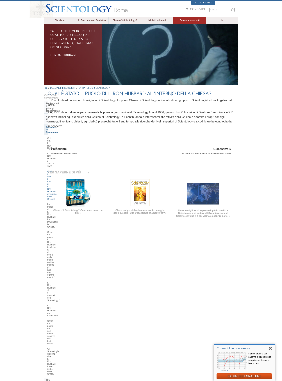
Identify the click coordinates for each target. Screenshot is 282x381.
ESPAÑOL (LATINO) (95, 330)
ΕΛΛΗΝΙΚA (91, 337)
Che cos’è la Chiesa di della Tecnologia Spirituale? (60, 272)
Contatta (136, 345)
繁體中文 (50, 345)
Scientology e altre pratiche (60, 249)
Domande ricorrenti (190, 20)
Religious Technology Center (61, 266)
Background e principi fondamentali (57, 101)
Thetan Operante (54, 225)
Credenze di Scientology (58, 108)
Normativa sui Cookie (192, 377)
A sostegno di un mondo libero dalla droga (203, 352)
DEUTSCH (50, 352)
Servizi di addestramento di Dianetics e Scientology (60, 205)
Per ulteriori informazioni (143, 341)
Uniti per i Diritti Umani (194, 355)
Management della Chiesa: (59, 260)
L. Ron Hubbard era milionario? (62, 166)
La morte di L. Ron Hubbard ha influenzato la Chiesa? (62, 139)
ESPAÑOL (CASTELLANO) (98, 334)
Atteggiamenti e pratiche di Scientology (60, 242)
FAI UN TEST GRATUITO (244, 376)
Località (136, 348)
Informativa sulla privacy (171, 377)
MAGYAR (90, 320)
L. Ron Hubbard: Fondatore (92, 20)
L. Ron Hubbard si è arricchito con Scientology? (63, 159)
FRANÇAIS (51, 330)
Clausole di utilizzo (212, 377)
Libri (222, 20)
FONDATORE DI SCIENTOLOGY (94, 88)
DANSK (49, 327)
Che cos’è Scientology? (125, 20)
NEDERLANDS (52, 348)
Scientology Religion (194, 327)
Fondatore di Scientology (59, 113)
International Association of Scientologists (203, 341)
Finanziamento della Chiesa (60, 279)
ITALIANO (90, 341)
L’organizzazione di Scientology (62, 255)
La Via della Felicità (193, 348)
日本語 (49, 338)
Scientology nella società (59, 285)
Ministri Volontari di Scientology (198, 338)
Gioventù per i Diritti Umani (196, 359)
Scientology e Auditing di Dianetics (59, 213)
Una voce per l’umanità (143, 324)
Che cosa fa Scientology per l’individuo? (60, 191)
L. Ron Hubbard (140, 317)
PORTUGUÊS (92, 344)
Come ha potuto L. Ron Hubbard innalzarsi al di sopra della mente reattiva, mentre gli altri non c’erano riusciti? (64, 149)
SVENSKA (90, 327)
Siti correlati (203, 2)
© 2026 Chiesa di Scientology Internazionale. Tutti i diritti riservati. (72, 377)
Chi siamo (60, 20)
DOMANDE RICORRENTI (63, 88)
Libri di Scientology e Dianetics (62, 198)
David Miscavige (192, 331)
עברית (49, 334)
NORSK (89, 323)
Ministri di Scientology (57, 231)
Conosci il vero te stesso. (234, 348)
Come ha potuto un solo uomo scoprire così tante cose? (61, 172)
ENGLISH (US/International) (58, 320)
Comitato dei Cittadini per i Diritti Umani (202, 362)
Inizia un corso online (194, 334)
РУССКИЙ (50, 341)
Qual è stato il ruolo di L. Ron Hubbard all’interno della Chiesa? (63, 131)
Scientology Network (194, 324)
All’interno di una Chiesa (59, 236)
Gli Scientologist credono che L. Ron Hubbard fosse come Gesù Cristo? (62, 182)
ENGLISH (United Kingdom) (58, 323)
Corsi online (138, 338)
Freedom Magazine (193, 345)
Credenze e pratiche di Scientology (148, 320)
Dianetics (189, 320)
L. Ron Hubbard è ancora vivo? (62, 125)
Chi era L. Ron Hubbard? (59, 119)
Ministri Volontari (157, 20)
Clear (49, 220)
